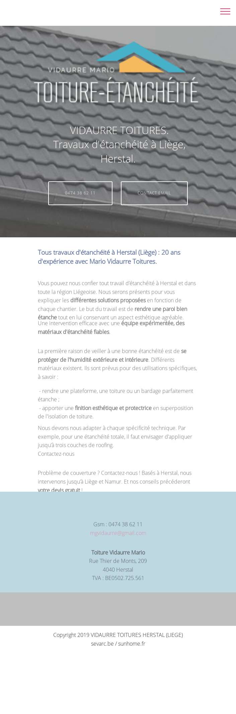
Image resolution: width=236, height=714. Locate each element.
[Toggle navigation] (225, 11)
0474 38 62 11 (80, 193)
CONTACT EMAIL (154, 193)
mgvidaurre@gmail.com (118, 536)
